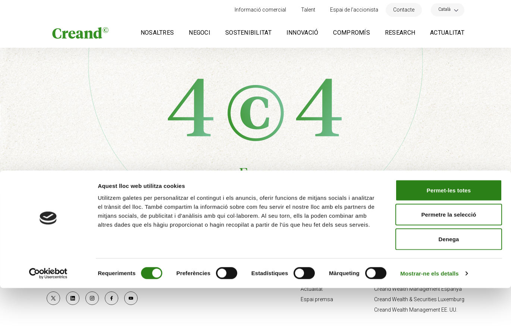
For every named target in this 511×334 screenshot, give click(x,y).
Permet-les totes (449, 236)
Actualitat (447, 32)
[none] (447, 9)
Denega (449, 285)
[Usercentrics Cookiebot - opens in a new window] (48, 319)
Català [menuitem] (444, 9)
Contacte (403, 10)
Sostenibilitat (248, 32)
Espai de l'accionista (354, 10)
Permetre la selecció (448, 261)
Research (400, 32)
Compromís (351, 32)
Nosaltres (157, 32)
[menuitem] (448, 9)
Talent (308, 10)
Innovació (302, 32)
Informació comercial (260, 10)
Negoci (199, 32)
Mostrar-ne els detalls (429, 319)
